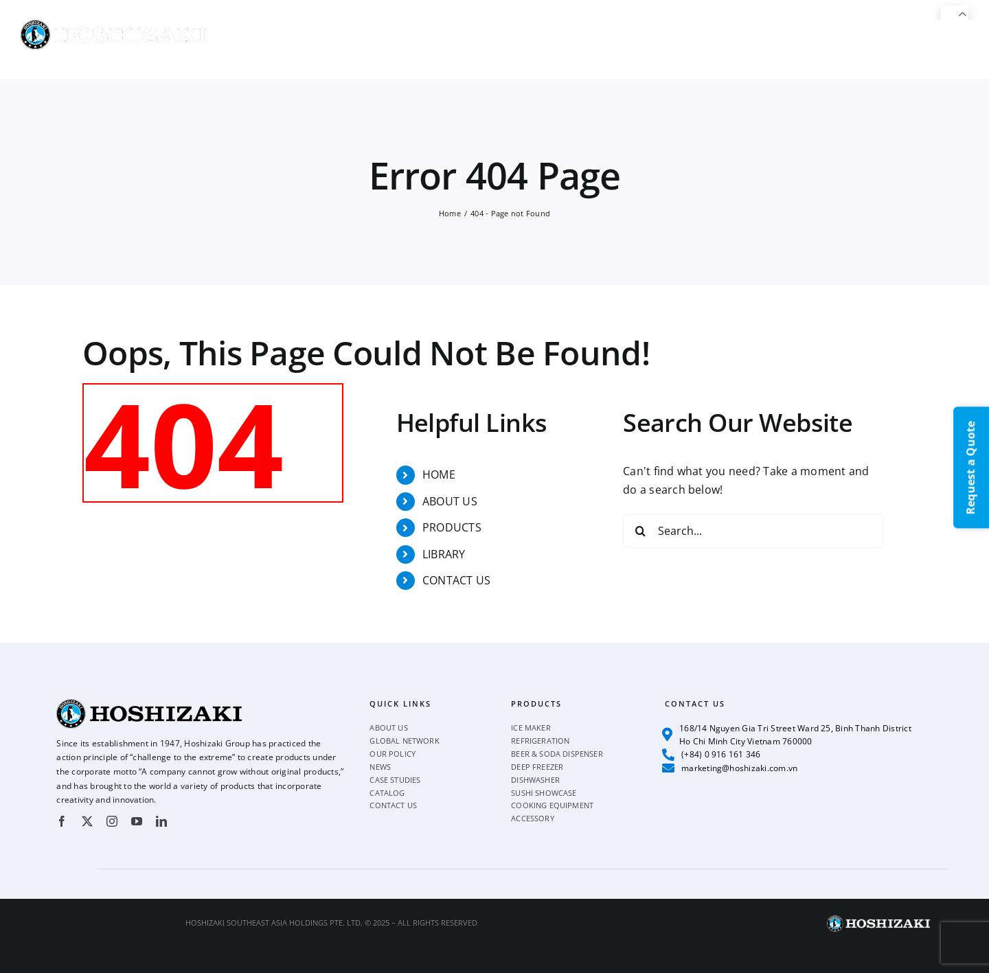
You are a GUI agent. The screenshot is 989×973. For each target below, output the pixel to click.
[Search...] (753, 531)
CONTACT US (456, 580)
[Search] (640, 531)
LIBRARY (444, 554)
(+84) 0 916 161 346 (711, 754)
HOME (438, 474)
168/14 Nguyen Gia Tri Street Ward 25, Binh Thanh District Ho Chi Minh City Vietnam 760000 (786, 734)
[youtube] (136, 821)
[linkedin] (161, 821)
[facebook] (61, 821)
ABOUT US (449, 501)
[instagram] (111, 821)
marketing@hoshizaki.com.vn (730, 768)
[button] (945, 49)
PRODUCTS (451, 527)
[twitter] (87, 821)
